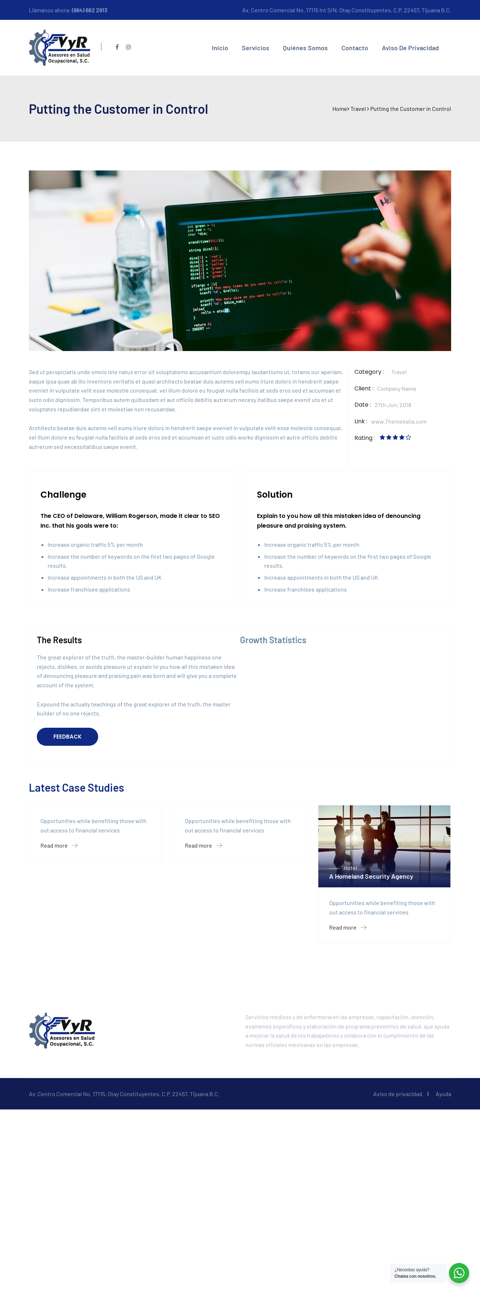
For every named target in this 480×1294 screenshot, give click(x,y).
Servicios (255, 48)
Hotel (350, 970)
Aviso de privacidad (410, 48)
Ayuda (443, 1197)
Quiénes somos (305, 48)
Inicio (220, 48)
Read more (59, 948)
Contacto (354, 48)
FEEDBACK (67, 736)
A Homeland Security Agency (371, 979)
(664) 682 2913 (90, 10)
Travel (399, 371)
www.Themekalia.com (399, 421)
